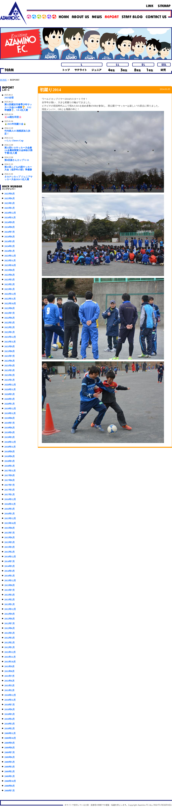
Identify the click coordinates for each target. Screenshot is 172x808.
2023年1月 (9, 289)
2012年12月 (10, 609)
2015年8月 (9, 528)
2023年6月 (9, 275)
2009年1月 (9, 776)
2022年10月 (10, 303)
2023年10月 (10, 265)
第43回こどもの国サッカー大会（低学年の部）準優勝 (18, 168)
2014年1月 (9, 575)
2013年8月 (9, 585)
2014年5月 (9, 566)
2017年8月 (9, 480)
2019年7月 (9, 423)
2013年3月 (9, 594)
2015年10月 (10, 523)
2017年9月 (9, 475)
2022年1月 (9, 332)
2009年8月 (9, 747)
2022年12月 (10, 294)
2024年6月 (9, 236)
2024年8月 (9, 227)
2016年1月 (9, 513)
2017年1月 (9, 494)
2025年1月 (9, 208)
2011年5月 (9, 685)
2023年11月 (10, 260)
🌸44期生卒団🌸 (13, 117)
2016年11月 (10, 504)
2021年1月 (9, 380)
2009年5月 (9, 762)
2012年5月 (9, 633)
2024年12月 (10, 212)
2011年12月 (10, 652)
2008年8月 (9, 786)
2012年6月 (9, 628)
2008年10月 (10, 781)
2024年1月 (9, 251)
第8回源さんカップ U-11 (16, 160)
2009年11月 (10, 733)
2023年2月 (9, 284)
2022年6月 (9, 318)
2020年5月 (9, 394)
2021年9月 (9, 346)
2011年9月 (9, 666)
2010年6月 (9, 709)
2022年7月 (9, 313)
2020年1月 (9, 403)
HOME (3, 80)
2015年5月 (9, 542)
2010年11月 (10, 700)
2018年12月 (10, 442)
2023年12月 (10, 255)
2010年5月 (9, 714)
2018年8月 (9, 451)
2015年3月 (9, 547)
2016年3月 (9, 509)
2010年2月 (9, 728)
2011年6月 (9, 680)
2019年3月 (9, 437)
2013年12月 (10, 580)
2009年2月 (9, 771)
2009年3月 (9, 766)
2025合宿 (9, 97)
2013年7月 (9, 590)
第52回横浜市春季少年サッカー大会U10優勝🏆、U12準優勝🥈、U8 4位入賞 (18, 107)
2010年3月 (9, 723)
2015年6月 (9, 537)
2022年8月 (9, 308)
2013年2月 (9, 599)
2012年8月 (9, 618)
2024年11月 (10, 217)
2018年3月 (9, 461)
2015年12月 (10, 518)
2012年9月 (9, 614)
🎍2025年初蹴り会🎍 (15, 124)
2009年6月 (9, 757)
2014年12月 (10, 556)
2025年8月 (9, 193)
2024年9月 (9, 222)
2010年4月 (9, 719)
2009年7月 (9, 752)
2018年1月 (9, 466)
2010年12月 (10, 695)
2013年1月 (9, 604)
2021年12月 (10, 337)
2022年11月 (10, 298)
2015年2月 (9, 552)
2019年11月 (10, 413)
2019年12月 (10, 408)
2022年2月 (9, 327)
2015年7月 (9, 532)
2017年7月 (9, 485)
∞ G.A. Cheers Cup (14, 140)
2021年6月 (9, 360)
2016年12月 (10, 499)
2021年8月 (9, 351)
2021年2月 (9, 375)
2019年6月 (9, 427)
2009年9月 (9, 743)
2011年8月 (9, 671)
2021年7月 (9, 356)
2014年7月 (9, 561)
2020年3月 (9, 399)
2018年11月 (10, 446)
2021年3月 (9, 370)
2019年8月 (9, 418)
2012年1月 (9, 647)
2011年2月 (9, 690)
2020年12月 (10, 384)
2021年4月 (9, 365)
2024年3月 (9, 241)
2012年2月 (9, 642)
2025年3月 (9, 203)
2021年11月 (10, 341)
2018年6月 (9, 456)
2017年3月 (9, 489)
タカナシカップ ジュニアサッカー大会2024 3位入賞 (18, 178)
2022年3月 (9, 322)
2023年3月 (9, 279)
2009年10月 (10, 738)
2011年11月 (10, 657)
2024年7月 (9, 232)
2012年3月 (9, 637)
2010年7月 (9, 704)
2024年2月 (9, 246)
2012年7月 (9, 623)
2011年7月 (9, 676)
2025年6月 (9, 198)
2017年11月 (10, 470)
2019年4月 (9, 432)
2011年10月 (10, 661)
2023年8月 (9, 270)
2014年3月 (9, 571)
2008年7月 (9, 790)
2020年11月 (10, 389)
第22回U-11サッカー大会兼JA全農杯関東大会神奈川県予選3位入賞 (18, 150)
